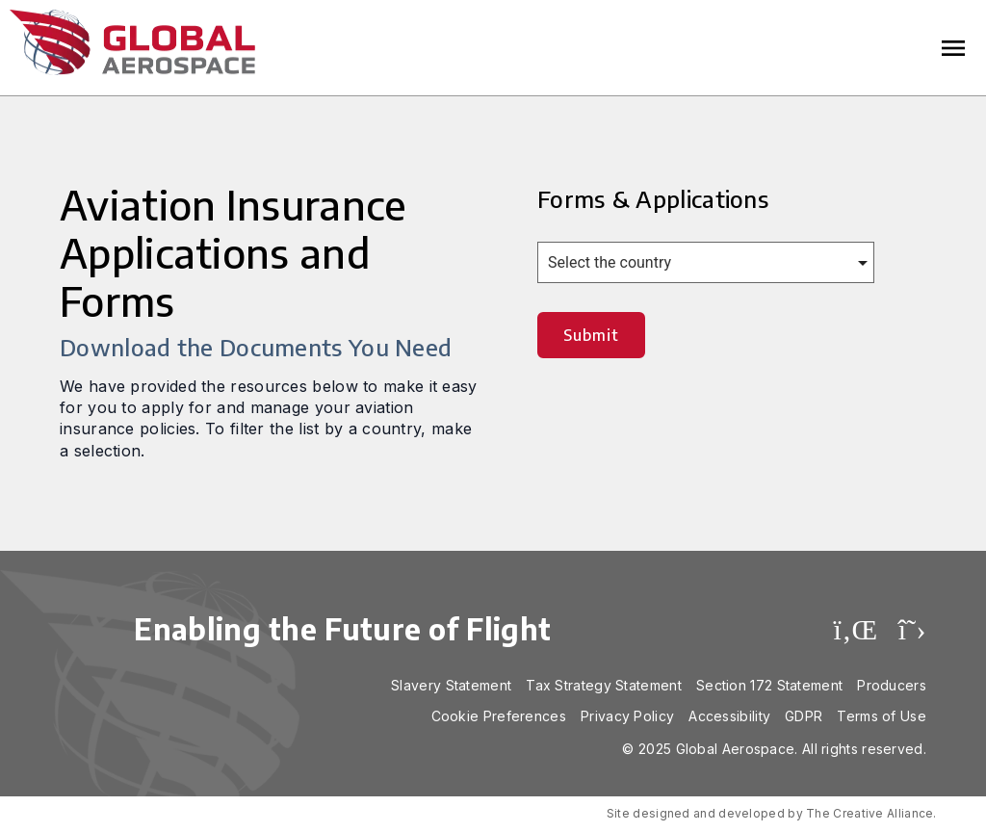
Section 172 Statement (769, 685)
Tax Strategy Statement (604, 685)
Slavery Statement (451, 685)
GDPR (803, 716)
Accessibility (729, 716)
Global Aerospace (132, 42)
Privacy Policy (627, 716)
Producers (891, 685)
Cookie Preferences (498, 716)
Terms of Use (881, 716)
